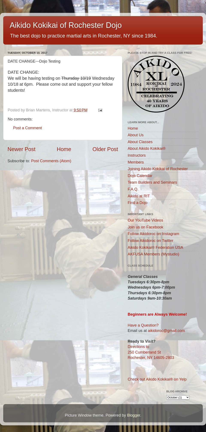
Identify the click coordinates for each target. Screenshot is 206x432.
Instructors (137, 155)
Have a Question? (143, 325)
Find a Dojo (137, 203)
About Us (136, 135)
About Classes (140, 142)
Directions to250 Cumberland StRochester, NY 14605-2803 (151, 352)
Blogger (133, 415)
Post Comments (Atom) (51, 161)
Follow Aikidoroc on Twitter (150, 240)
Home (64, 149)
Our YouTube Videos (145, 220)
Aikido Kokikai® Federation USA (155, 247)
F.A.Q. (133, 189)
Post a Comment (27, 128)
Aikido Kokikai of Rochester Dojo (66, 25)
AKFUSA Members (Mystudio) (153, 254)
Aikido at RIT (139, 196)
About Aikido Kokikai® (146, 148)
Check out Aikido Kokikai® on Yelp (157, 379)
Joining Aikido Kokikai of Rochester (158, 169)
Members (136, 162)
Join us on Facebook (145, 227)
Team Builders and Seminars (152, 182)
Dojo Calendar (140, 176)
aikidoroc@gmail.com (166, 330)
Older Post (105, 149)
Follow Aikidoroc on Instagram (153, 234)
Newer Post (21, 149)
